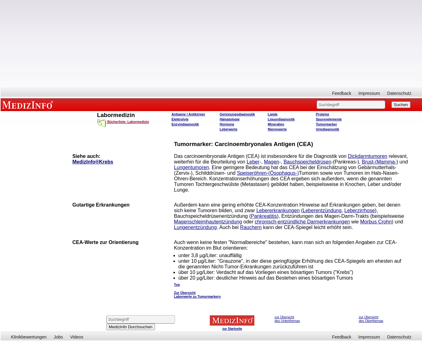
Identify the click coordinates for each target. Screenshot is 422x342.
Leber (253, 161)
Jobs (58, 337)
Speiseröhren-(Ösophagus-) (268, 173)
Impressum (369, 93)
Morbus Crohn (376, 221)
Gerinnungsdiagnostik (237, 114)
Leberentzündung (322, 210)
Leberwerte (228, 129)
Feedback (341, 93)
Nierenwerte (277, 129)
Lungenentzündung (195, 227)
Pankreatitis (264, 216)
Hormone (227, 124)
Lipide (272, 114)
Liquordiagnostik (281, 119)
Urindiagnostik (327, 129)
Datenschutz (399, 93)
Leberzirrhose (359, 210)
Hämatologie (230, 119)
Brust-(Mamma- (379, 161)
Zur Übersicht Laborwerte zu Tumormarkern (197, 294)
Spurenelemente (329, 119)
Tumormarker (326, 124)
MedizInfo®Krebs (92, 161)
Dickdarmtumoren (367, 156)
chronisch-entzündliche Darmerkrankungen (302, 221)
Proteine (322, 114)
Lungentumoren (191, 167)
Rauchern (251, 227)
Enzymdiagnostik (185, 124)
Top (177, 284)
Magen (271, 161)
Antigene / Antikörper (188, 114)
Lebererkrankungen (278, 210)
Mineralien (276, 124)
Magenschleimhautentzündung (208, 221)
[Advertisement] (211, 43)
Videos (77, 337)
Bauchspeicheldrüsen (307, 161)
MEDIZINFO (29, 104)
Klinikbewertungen (28, 337)
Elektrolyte (180, 119)
